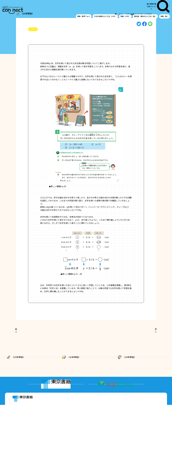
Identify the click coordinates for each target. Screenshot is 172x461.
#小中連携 (50, 41)
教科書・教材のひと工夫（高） (145, 6)
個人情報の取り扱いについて (155, 1)
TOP (87, 14)
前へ (22, 337)
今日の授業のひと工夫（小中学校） (105, 14)
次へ (150, 337)
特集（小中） (125, 6)
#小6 (30, 41)
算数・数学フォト (83, 6)
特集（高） (164, 6)
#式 (35, 41)
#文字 (41, 41)
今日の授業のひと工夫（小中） (105, 6)
